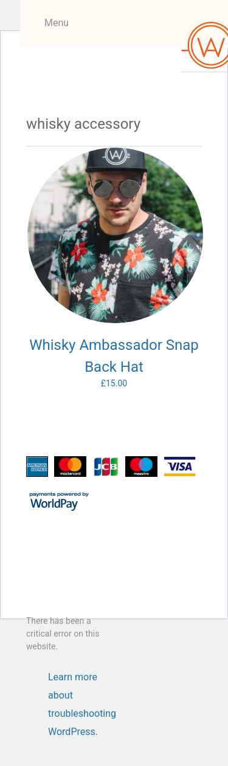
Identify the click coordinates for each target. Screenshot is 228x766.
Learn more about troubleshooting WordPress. (82, 678)
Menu (56, 23)
